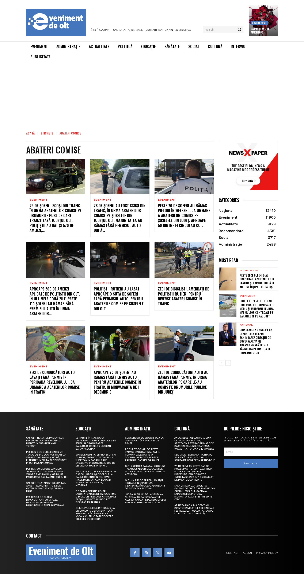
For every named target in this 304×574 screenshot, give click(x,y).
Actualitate (249, 270)
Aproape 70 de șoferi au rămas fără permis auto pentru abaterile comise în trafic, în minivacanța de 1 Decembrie (117, 382)
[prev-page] (221, 363)
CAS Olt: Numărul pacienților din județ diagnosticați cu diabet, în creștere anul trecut (45, 442)
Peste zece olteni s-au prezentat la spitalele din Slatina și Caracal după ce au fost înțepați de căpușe (257, 281)
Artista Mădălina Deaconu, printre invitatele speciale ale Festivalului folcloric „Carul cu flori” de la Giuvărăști (194, 509)
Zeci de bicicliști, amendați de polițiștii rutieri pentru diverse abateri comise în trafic (183, 296)
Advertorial (259, 23)
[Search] (239, 29)
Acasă (30, 133)
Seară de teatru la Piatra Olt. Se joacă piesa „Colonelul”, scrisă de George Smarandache (194, 457)
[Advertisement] (152, 93)
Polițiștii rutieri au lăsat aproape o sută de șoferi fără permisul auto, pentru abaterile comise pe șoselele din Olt (119, 298)
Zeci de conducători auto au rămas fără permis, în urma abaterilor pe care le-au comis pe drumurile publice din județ (183, 382)
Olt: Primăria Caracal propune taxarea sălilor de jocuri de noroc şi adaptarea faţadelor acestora (145, 470)
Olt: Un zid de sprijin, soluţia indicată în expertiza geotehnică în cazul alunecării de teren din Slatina (145, 484)
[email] (251, 452)
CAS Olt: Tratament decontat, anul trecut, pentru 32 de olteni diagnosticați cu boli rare (46, 487)
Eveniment (39, 200)
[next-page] (228, 363)
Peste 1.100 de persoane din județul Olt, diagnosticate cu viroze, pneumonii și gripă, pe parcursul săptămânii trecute (46, 473)
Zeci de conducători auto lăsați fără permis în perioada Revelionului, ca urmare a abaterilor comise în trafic (55, 382)
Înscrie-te (250, 463)
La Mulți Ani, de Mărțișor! (260, 30)
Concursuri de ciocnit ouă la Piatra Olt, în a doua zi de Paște (144, 441)
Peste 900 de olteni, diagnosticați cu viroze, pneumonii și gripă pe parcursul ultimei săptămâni (45, 501)
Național (246, 325)
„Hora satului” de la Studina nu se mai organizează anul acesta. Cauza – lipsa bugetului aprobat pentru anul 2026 (145, 498)
